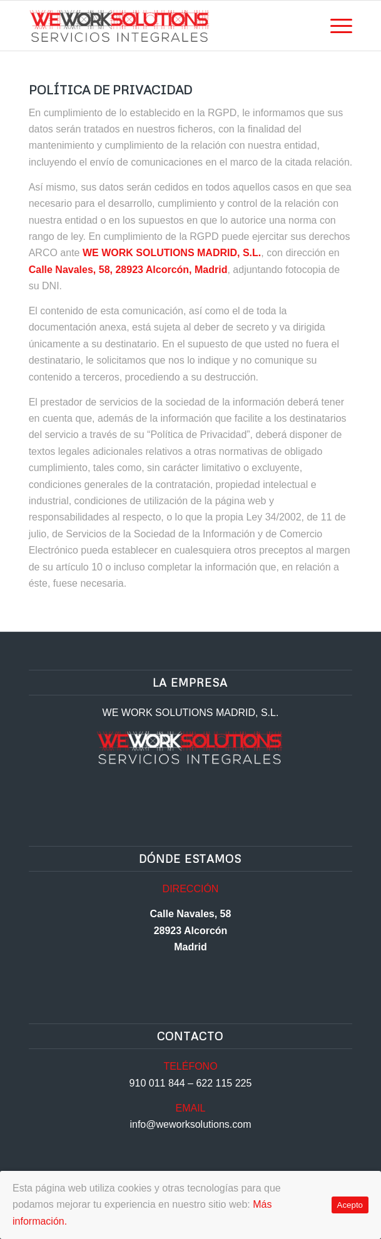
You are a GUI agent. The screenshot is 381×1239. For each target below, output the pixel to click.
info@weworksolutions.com (190, 1124)
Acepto (350, 1205)
